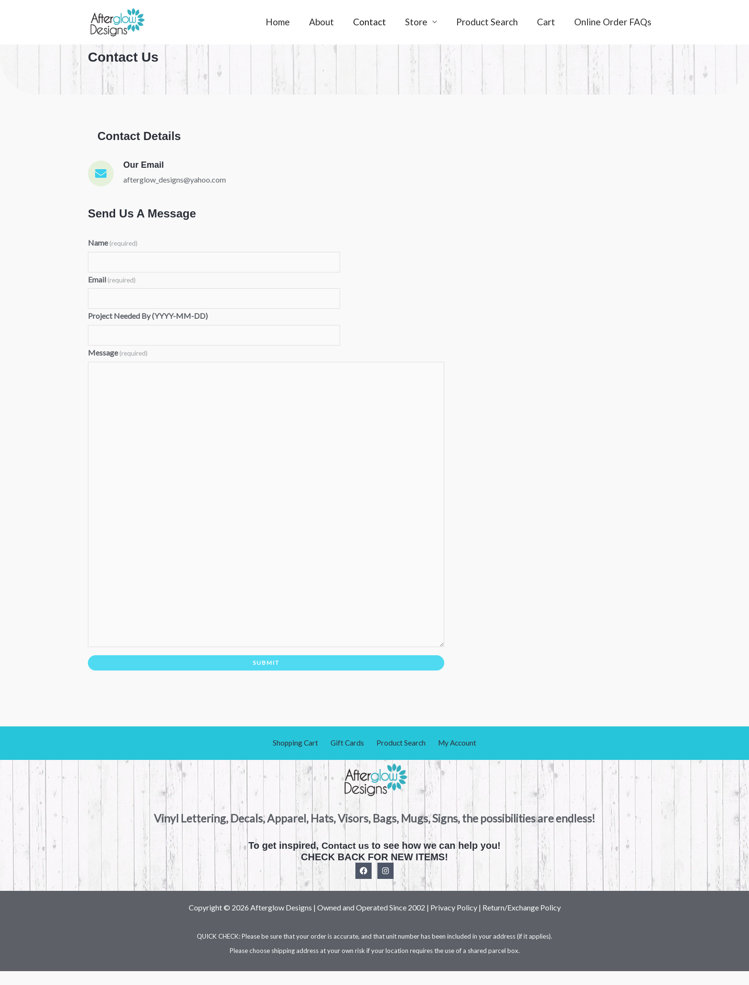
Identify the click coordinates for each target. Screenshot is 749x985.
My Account (451, 756)
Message (118, 355)
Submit (266, 676)
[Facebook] (363, 884)
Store (419, 21)
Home (284, 21)
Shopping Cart (300, 756)
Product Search (489, 21)
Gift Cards (349, 756)
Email (112, 280)
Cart (547, 21)
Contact (373, 21)
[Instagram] (385, 884)
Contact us (345, 859)
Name (113, 242)
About (326, 21)
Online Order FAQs (613, 21)
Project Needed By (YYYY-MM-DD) (148, 317)
